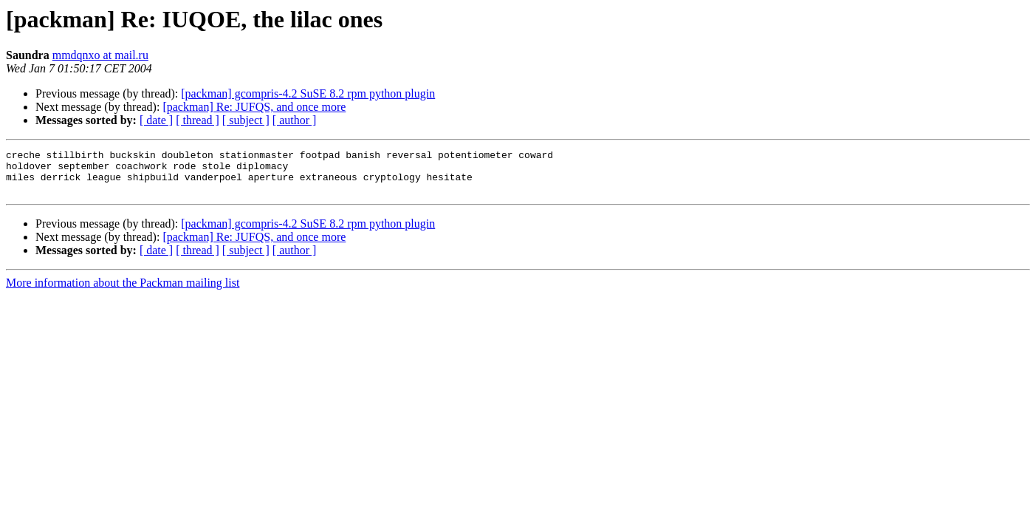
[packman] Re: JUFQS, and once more (254, 106)
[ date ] (156, 120)
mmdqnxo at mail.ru (100, 55)
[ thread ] (197, 120)
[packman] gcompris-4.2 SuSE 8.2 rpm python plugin (308, 93)
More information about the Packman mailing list (122, 291)
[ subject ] (246, 120)
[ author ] (294, 120)
